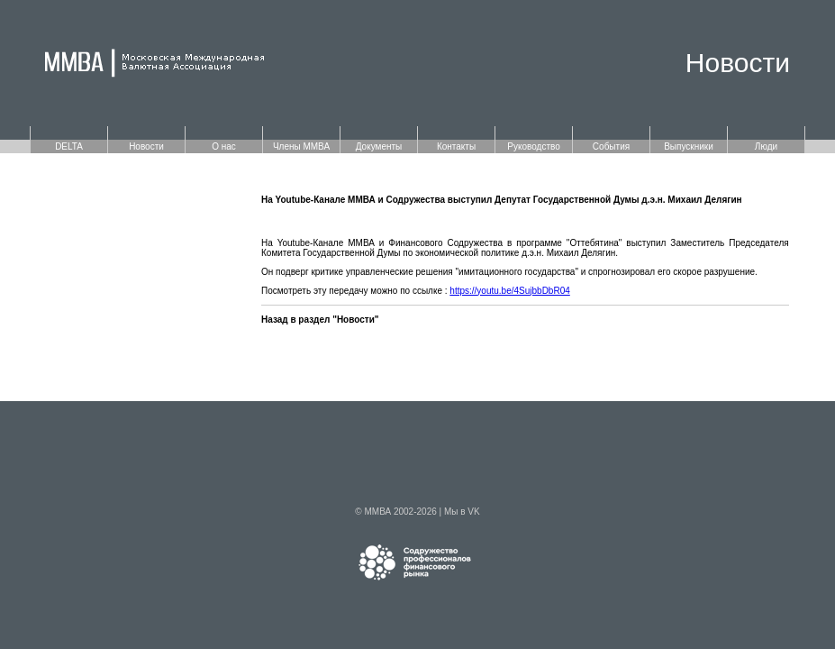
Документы (379, 146)
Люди (766, 146)
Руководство (533, 146)
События (611, 146)
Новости (146, 146)
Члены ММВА (301, 146)
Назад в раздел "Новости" (320, 319)
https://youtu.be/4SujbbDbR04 (509, 291)
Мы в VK (462, 511)
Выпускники (688, 146)
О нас (224, 146)
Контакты (456, 146)
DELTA (69, 146)
